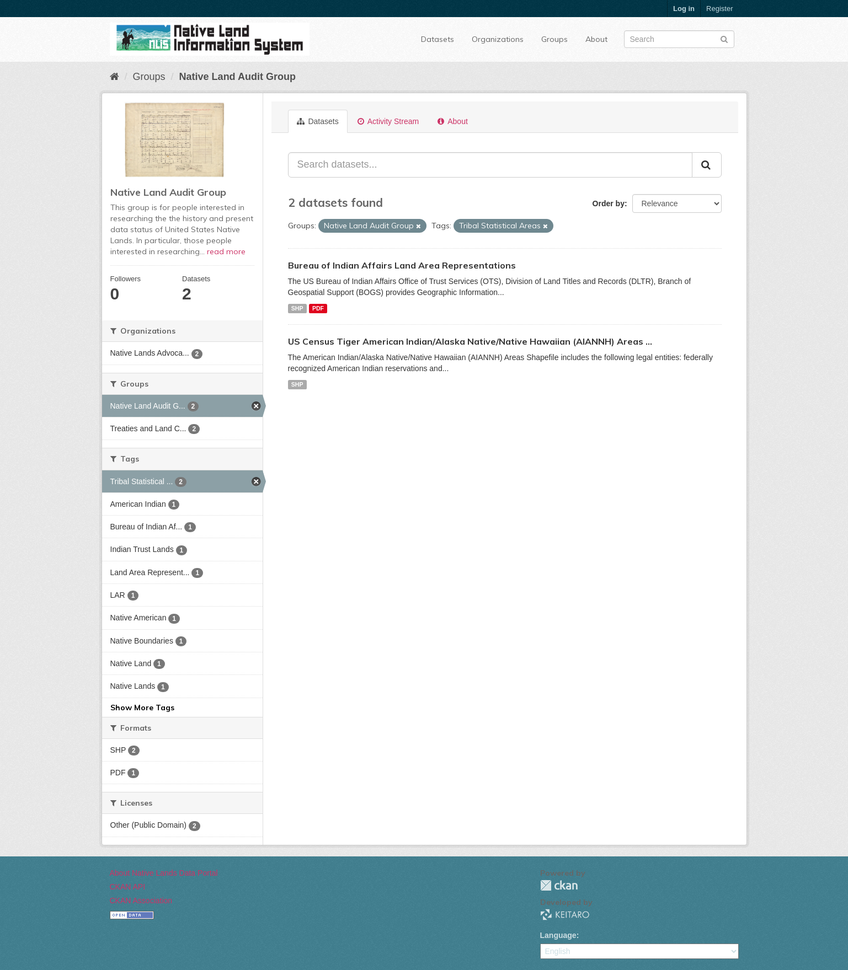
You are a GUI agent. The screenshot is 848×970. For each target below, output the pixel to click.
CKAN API (128, 886)
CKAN (559, 885)
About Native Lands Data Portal (164, 873)
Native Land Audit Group (237, 76)
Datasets (437, 39)
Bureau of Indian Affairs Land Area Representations (402, 265)
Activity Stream (388, 121)
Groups (554, 39)
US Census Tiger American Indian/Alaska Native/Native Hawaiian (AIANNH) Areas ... (470, 341)
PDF (318, 308)
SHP (297, 308)
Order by (609, 203)
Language (558, 935)
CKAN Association (141, 900)
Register (719, 8)
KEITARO (565, 914)
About (596, 39)
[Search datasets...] (490, 165)
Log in (684, 8)
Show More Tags (142, 707)
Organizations (498, 39)
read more (226, 251)
